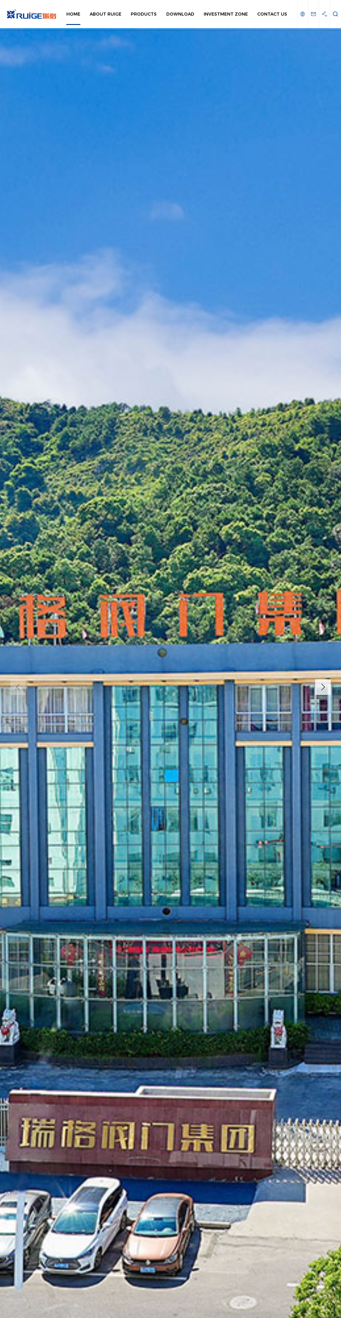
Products (144, 14)
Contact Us (272, 14)
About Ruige (105, 14)
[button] (323, 687)
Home (73, 14)
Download (180, 14)
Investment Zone (226, 14)
